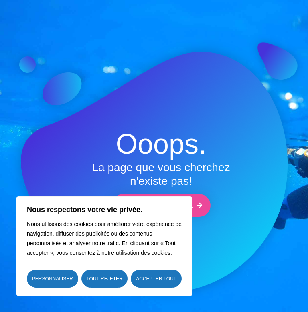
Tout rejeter (104, 279)
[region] (104, 246)
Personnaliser (52, 279)
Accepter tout (156, 279)
